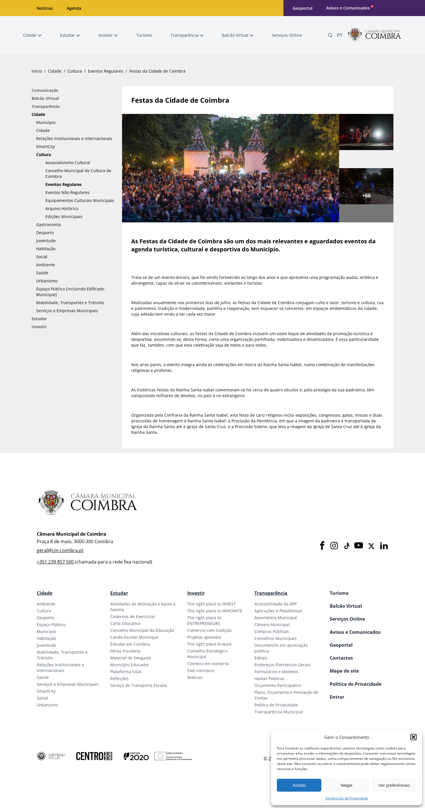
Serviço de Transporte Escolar (138, 685)
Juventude (46, 240)
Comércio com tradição (209, 630)
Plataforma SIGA (125, 671)
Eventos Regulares (105, 71)
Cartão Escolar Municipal (134, 637)
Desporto (45, 232)
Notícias (45, 8)
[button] (413, 737)
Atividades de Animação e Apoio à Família (142, 606)
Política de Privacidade (276, 705)
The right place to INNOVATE (214, 610)
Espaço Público (51, 624)
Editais (260, 658)
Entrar (337, 697)
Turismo (339, 593)
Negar (347, 785)
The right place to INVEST (211, 604)
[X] (371, 546)
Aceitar (299, 785)
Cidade (54, 71)
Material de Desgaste (130, 658)
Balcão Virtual (45, 98)
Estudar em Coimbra (130, 644)
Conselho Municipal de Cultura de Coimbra (78, 173)
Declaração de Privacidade (346, 798)
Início (37, 71)
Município (45, 122)
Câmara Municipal (272, 624)
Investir (39, 326)
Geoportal (302, 8)
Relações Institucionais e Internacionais (74, 138)
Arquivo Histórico (61, 208)
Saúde (42, 272)
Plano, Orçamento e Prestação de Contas (286, 695)
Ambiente (45, 264)
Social (41, 256)
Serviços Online (347, 619)
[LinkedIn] (384, 546)
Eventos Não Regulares (67, 192)
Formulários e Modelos (276, 671)
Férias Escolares (125, 651)
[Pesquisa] (330, 35)
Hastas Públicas (269, 678)
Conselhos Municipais (275, 638)
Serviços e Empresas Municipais (67, 310)
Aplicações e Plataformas (278, 610)
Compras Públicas (271, 631)
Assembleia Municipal (275, 617)
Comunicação (45, 90)
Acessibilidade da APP (275, 604)
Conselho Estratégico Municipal (207, 653)
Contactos (341, 658)
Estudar (39, 318)
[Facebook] (322, 546)
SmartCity (45, 146)
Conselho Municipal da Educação (142, 630)
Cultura (74, 71)
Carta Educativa (125, 623)
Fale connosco (200, 670)
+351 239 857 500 (55, 562)
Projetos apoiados (204, 637)
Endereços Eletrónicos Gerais (282, 664)
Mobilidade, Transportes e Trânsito (70, 302)
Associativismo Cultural (67, 162)
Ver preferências (394, 785)
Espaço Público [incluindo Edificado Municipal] (70, 291)
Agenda (74, 8)
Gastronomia (48, 224)
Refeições (119, 678)
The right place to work (209, 644)
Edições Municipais (63, 216)
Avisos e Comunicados (348, 8)
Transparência (45, 106)
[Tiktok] (346, 546)
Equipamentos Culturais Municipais (79, 200)
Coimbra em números (208, 663)
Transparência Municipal (278, 711)
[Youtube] (358, 546)
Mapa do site (344, 671)
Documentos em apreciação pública (281, 648)
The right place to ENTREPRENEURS (204, 620)
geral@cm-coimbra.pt (60, 550)
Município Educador (129, 664)
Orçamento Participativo (277, 685)
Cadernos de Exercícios (132, 616)
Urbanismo (46, 280)
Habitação (45, 248)
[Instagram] (334, 546)
